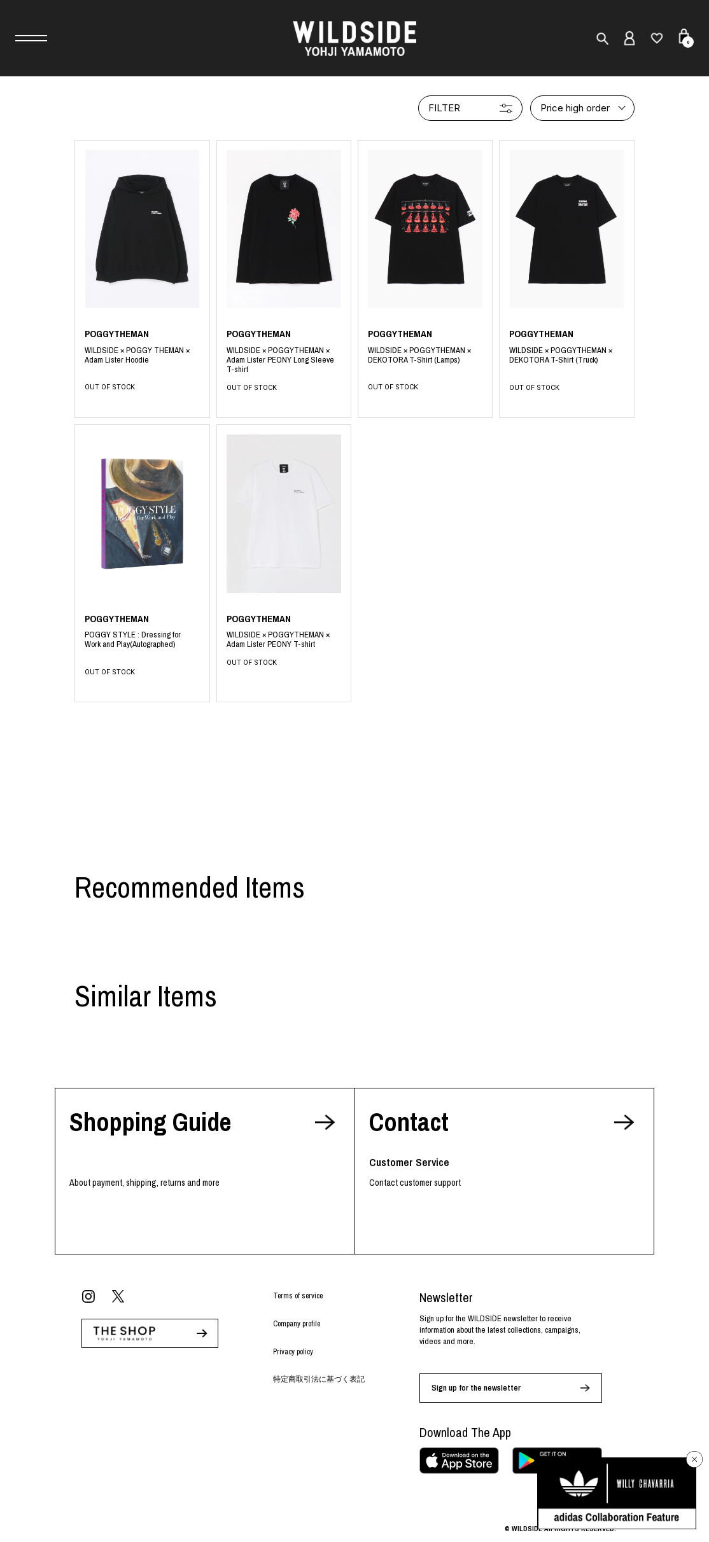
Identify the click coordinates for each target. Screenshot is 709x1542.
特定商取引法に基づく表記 (319, 1379)
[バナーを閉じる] (694, 1459)
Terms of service (298, 1296)
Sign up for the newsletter (476, 1387)
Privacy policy (293, 1352)
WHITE (284, 640)
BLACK (142, 360)
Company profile (296, 1324)
